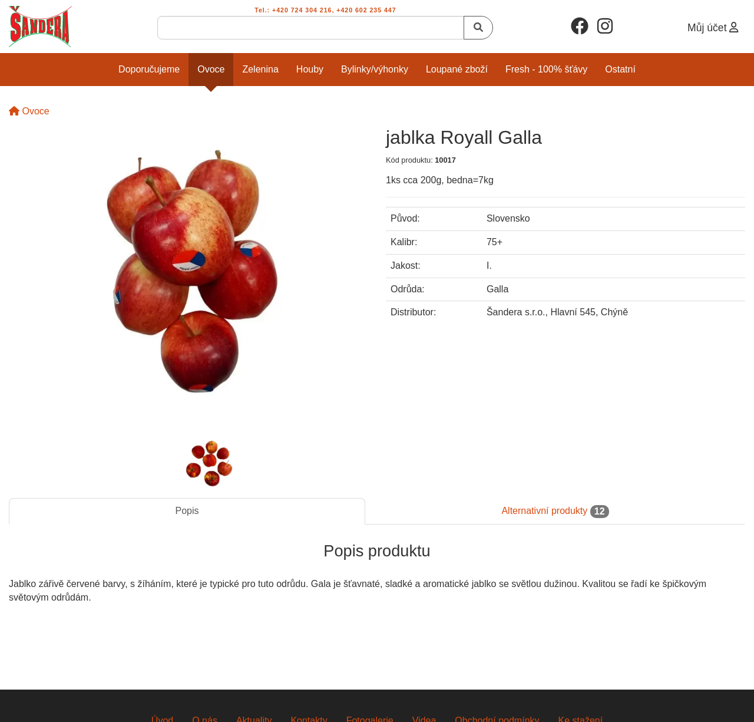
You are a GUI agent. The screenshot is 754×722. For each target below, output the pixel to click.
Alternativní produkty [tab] (555, 511)
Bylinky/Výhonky (374, 69)
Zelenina (260, 69)
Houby (309, 69)
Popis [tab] (187, 511)
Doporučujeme (149, 69)
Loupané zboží (457, 69)
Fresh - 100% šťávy (546, 69)
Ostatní (620, 69)
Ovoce (210, 69)
